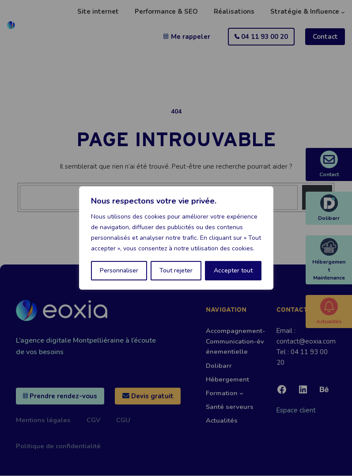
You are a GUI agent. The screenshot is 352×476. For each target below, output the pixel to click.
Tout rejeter (176, 270)
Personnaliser (119, 270)
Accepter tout (233, 270)
